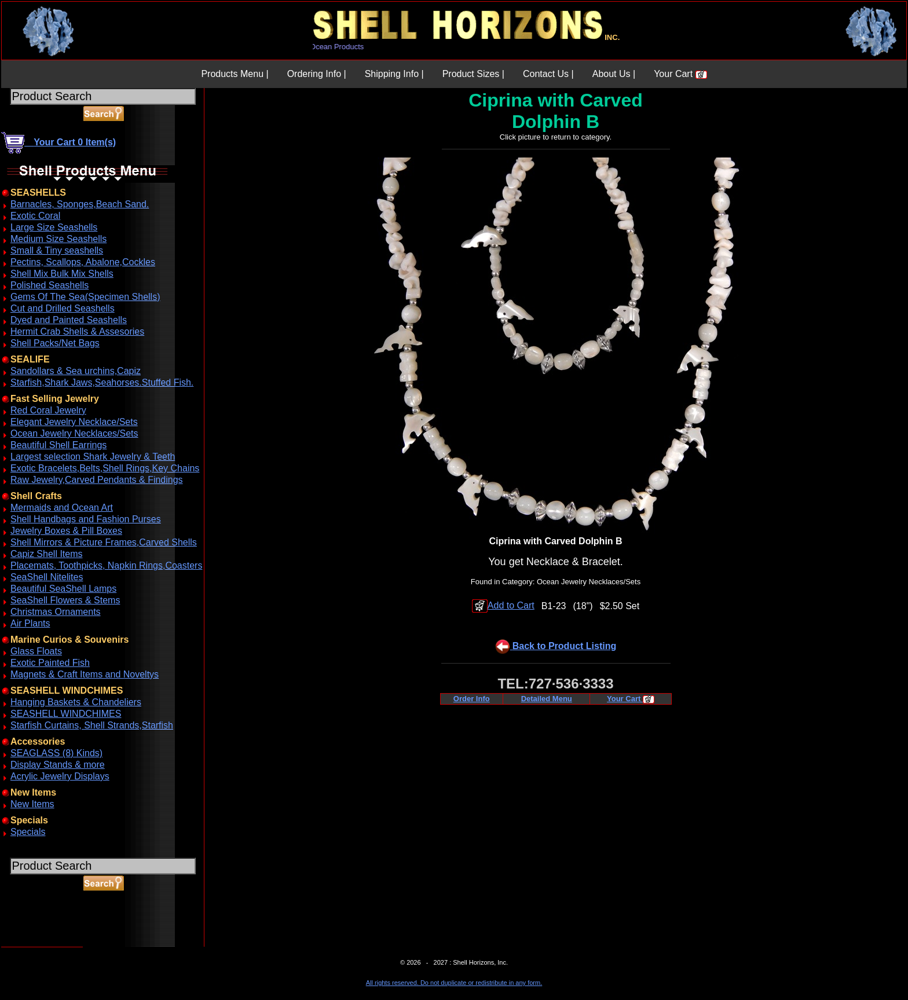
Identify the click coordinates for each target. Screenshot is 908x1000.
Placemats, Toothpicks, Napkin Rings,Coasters (106, 565)
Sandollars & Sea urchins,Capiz (75, 371)
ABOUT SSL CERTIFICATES (31, 945)
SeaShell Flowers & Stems (65, 600)
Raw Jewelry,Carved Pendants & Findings (96, 480)
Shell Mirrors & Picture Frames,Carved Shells (103, 542)
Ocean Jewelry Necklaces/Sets (74, 433)
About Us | (613, 74)
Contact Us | (548, 74)
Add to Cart (503, 605)
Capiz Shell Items (46, 554)
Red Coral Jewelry (48, 410)
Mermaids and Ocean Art (61, 507)
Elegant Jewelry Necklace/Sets (74, 422)
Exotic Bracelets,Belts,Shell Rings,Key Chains (104, 468)
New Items (32, 804)
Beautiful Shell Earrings (58, 445)
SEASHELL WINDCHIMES (65, 714)
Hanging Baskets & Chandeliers (75, 702)
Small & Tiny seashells (56, 250)
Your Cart (680, 74)
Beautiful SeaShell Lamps (63, 589)
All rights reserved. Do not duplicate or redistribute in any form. (454, 982)
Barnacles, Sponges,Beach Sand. (79, 204)
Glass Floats (36, 651)
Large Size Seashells (53, 227)
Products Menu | (234, 74)
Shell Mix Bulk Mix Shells (62, 274)
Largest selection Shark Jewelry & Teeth (92, 456)
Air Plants (30, 623)
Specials (27, 832)
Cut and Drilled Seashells (62, 308)
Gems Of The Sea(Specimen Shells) (85, 297)
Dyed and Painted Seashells (68, 320)
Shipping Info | (394, 74)
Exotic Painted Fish (50, 663)
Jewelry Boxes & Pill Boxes (66, 531)
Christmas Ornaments (55, 612)
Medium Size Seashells (58, 239)
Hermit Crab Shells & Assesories (77, 331)
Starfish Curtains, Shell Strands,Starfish (91, 725)
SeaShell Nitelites (46, 577)
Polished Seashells (49, 285)
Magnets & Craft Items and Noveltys (84, 674)
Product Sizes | (473, 74)
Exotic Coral (35, 216)
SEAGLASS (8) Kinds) (56, 753)
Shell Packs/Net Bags (55, 343)
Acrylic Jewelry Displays (59, 776)
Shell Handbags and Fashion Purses (85, 519)
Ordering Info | (316, 74)
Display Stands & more (57, 765)
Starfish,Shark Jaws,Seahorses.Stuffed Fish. (101, 382)
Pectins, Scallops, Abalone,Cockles (82, 262)
